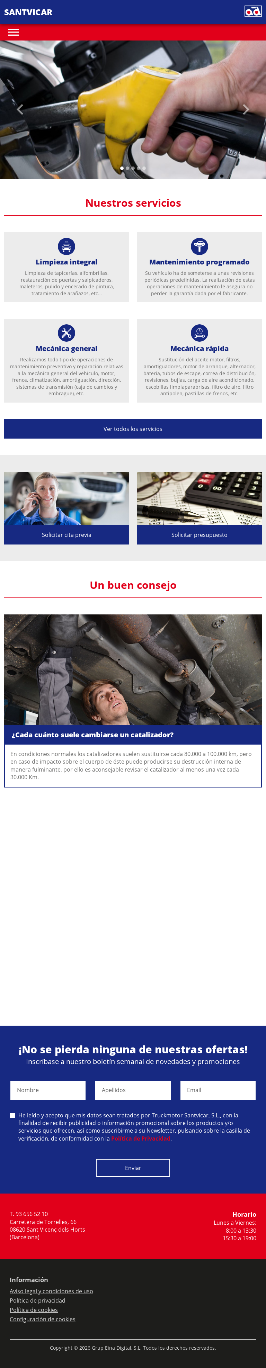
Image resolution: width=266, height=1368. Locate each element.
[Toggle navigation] (13, 32)
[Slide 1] (127, 168)
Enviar (133, 1168)
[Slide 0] (122, 168)
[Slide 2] (133, 168)
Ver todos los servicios (133, 429)
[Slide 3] (138, 168)
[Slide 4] (144, 168)
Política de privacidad (37, 1300)
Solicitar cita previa (66, 535)
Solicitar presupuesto (199, 535)
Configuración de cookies (43, 1319)
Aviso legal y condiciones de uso (51, 1291)
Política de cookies (34, 1310)
